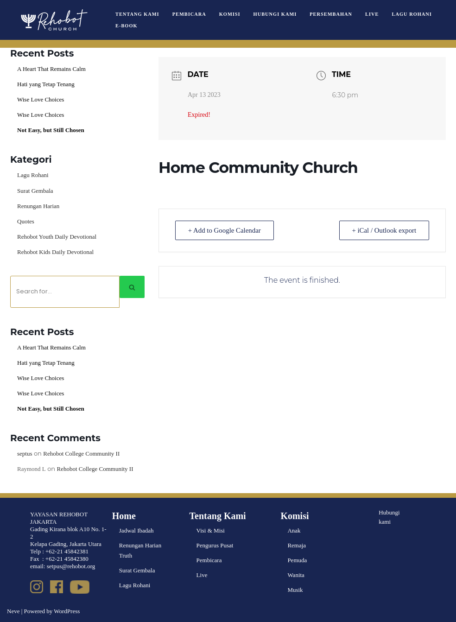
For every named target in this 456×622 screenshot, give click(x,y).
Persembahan (331, 14)
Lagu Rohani (412, 14)
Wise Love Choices (40, 99)
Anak (293, 530)
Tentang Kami (137, 14)
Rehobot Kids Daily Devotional (55, 251)
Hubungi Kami (275, 14)
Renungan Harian (38, 206)
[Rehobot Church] (53, 20)
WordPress (67, 611)
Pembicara (189, 14)
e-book (126, 25)
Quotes (25, 221)
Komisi (230, 14)
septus (24, 453)
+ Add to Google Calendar (225, 230)
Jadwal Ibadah (136, 530)
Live (372, 14)
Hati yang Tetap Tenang (46, 84)
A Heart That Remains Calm (51, 68)
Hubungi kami (389, 517)
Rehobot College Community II (81, 453)
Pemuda (297, 560)
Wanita (295, 574)
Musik (295, 589)
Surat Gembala (35, 190)
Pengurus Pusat (215, 545)
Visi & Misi (210, 530)
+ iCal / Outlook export (383, 230)
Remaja (296, 545)
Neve (13, 611)
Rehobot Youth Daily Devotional (56, 236)
